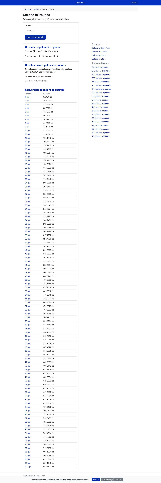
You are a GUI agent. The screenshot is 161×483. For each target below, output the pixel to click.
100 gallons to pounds (101, 85)
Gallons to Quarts (99, 55)
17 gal (27, 157)
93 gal (27, 441)
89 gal (27, 426)
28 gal (27, 198)
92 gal (27, 437)
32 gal (27, 213)
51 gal (27, 284)
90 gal (27, 429)
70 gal (27, 355)
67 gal (27, 343)
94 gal (27, 444)
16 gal (27, 153)
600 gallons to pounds (101, 132)
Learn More (118, 480)
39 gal (27, 239)
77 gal (27, 381)
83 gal (27, 403)
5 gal (27, 112)
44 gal (27, 257)
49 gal (27, 276)
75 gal (27, 373)
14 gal (27, 145)
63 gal (27, 328)
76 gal (27, 377)
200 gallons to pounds (101, 93)
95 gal (27, 448)
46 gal (27, 265)
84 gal (27, 407)
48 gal (27, 272)
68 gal (27, 347)
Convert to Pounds (35, 37)
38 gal (27, 235)
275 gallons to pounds (101, 71)
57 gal (27, 306)
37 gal (27, 231)
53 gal (27, 291)
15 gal (27, 149)
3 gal (27, 104)
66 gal (27, 340)
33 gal (27, 216)
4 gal (27, 108)
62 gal (27, 325)
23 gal (27, 179)
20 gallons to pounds (100, 118)
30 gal (27, 205)
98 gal (27, 459)
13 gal (27, 142)
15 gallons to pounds (100, 136)
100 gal (28, 467)
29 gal (27, 201)
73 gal (27, 366)
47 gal (27, 269)
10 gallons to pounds (100, 122)
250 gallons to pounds (101, 74)
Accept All (96, 480)
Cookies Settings (107, 480)
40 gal (27, 243)
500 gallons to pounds (101, 78)
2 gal (27, 101)
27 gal (27, 194)
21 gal (27, 172)
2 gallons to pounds (100, 125)
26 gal (27, 190)
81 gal (27, 396)
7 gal (27, 119)
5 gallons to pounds (100, 67)
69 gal (27, 351)
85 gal (27, 411)
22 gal (27, 175)
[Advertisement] (115, 27)
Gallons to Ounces (99, 52)
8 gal (27, 123)
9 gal (27, 127)
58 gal (27, 310)
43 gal (27, 254)
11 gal (27, 134)
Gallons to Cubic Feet (101, 48)
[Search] (134, 2)
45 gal (27, 261)
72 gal (27, 362)
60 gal (27, 317)
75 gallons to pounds (100, 103)
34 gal (27, 220)
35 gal (27, 224)
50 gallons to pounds (100, 96)
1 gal (27, 97)
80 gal (27, 392)
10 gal (27, 130)
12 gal (27, 138)
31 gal (27, 209)
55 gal (27, 299)
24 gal (27, 183)
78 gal (27, 384)
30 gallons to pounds (100, 114)
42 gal (27, 250)
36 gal (27, 228)
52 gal (27, 287)
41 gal (27, 246)
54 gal (27, 295)
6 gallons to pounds (100, 111)
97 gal (27, 455)
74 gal (27, 370)
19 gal (27, 164)
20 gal (27, 168)
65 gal (27, 336)
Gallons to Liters (98, 59)
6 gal (27, 115)
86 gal (27, 414)
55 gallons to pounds (100, 82)
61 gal (27, 321)
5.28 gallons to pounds (101, 89)
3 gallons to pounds (100, 100)
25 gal (27, 186)
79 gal (27, 388)
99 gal (27, 463)
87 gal (27, 418)
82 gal (27, 399)
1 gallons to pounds (100, 107)
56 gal (27, 302)
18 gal (27, 160)
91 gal (27, 433)
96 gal (27, 452)
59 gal (27, 313)
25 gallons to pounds (100, 129)
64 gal (27, 332)
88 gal (27, 422)
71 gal (27, 358)
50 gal (27, 280)
